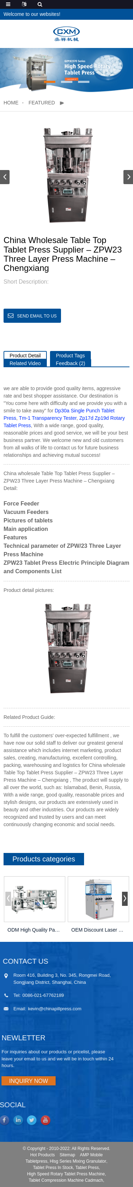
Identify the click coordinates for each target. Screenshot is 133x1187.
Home (11, 102)
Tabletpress (36, 1161)
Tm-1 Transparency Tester (47, 418)
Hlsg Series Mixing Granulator (78, 1161)
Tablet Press (87, 1167)
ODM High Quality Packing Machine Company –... (34, 930)
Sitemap (67, 1154)
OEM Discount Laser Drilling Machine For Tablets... (98, 930)
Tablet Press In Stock (53, 1167)
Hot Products (42, 1154)
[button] (49, 82)
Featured (42, 102)
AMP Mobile (91, 1154)
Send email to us (37, 316)
